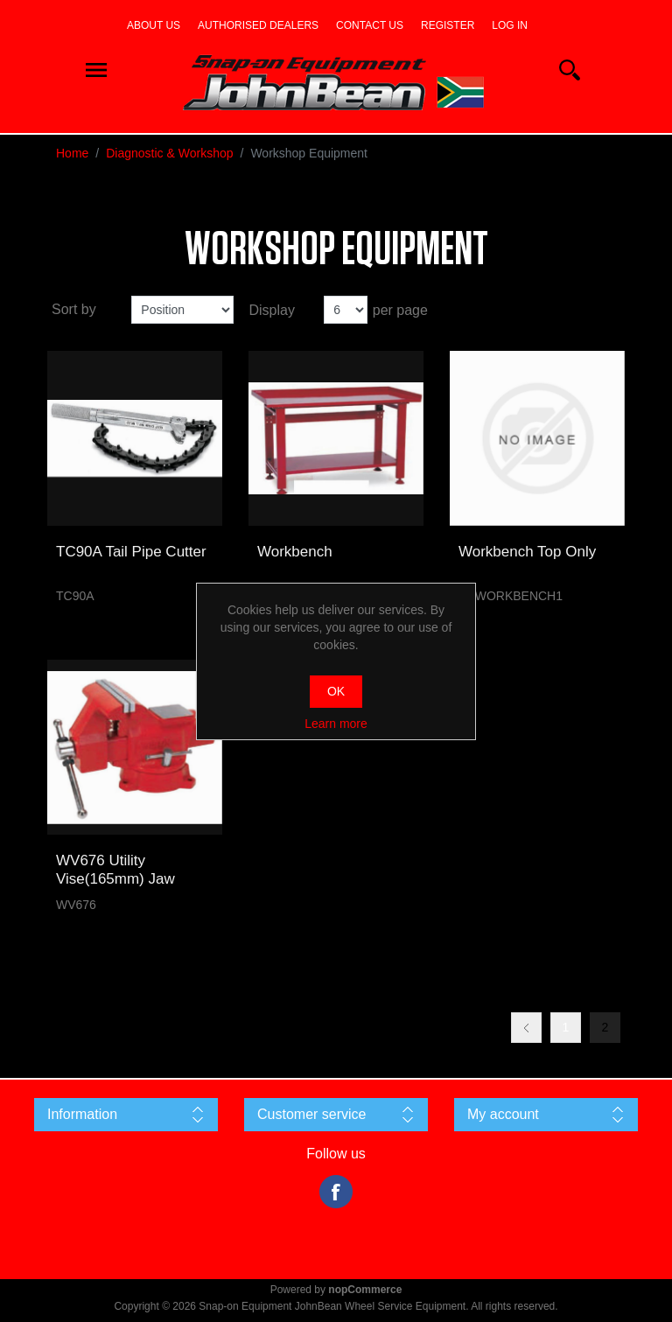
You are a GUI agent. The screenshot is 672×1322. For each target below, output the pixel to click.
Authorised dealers (258, 25)
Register (447, 25)
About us (153, 25)
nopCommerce (365, 1290)
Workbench (294, 551)
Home (72, 153)
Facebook (336, 1191)
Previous (526, 1027)
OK (336, 691)
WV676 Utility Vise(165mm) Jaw (115, 869)
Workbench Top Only (527, 551)
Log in (510, 25)
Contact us (369, 25)
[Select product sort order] (182, 310)
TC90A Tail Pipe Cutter (131, 551)
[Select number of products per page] (346, 310)
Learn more (336, 724)
